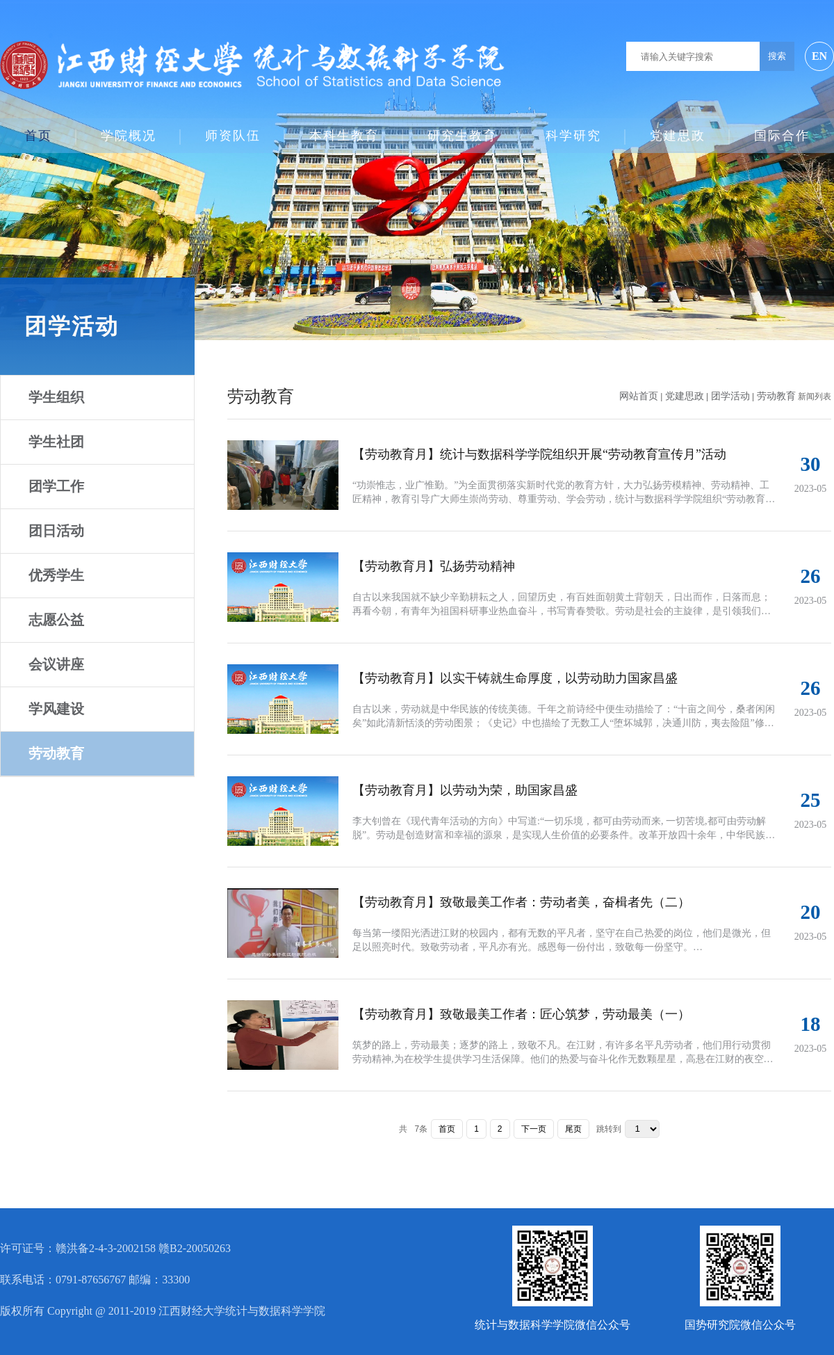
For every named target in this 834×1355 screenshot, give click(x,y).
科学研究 (573, 130)
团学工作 (56, 486)
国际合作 (782, 130)
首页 (38, 130)
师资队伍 (233, 130)
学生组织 (56, 397)
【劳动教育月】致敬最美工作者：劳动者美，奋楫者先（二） (521, 902)
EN (819, 56)
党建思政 (677, 130)
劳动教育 (56, 753)
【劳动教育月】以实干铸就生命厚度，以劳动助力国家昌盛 (515, 678)
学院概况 (128, 130)
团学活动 (732, 396)
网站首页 (638, 396)
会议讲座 (56, 664)
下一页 (533, 1129)
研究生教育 (462, 130)
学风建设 (56, 708)
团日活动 (56, 530)
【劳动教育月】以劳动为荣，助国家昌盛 (465, 790)
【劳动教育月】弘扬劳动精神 (433, 566)
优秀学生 (56, 575)
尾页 (573, 1129)
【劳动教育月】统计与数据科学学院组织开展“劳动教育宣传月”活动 (539, 454)
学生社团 (56, 441)
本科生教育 (344, 130)
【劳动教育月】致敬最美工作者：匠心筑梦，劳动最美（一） (521, 1014)
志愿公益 (56, 619)
